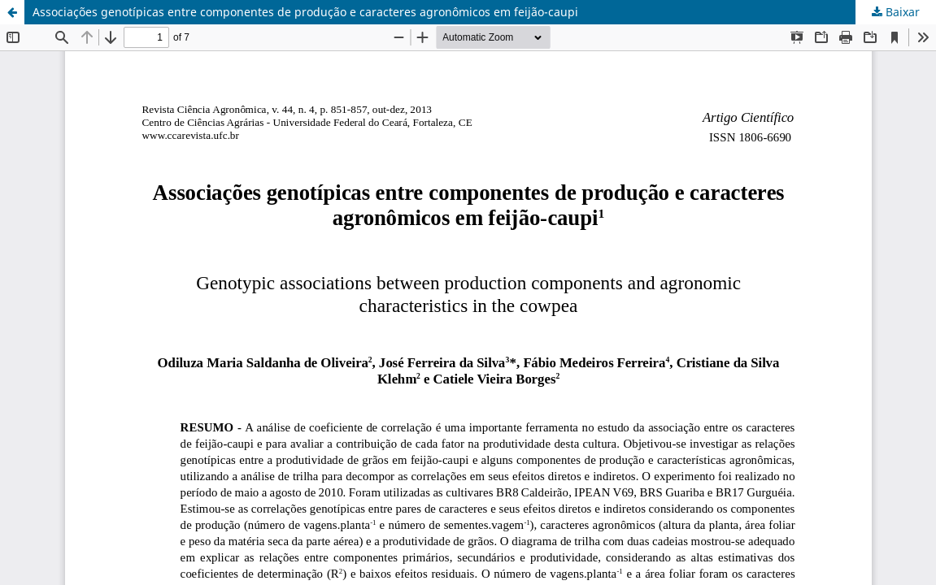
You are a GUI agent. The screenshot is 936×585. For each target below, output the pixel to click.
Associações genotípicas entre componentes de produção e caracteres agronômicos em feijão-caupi (305, 12)
